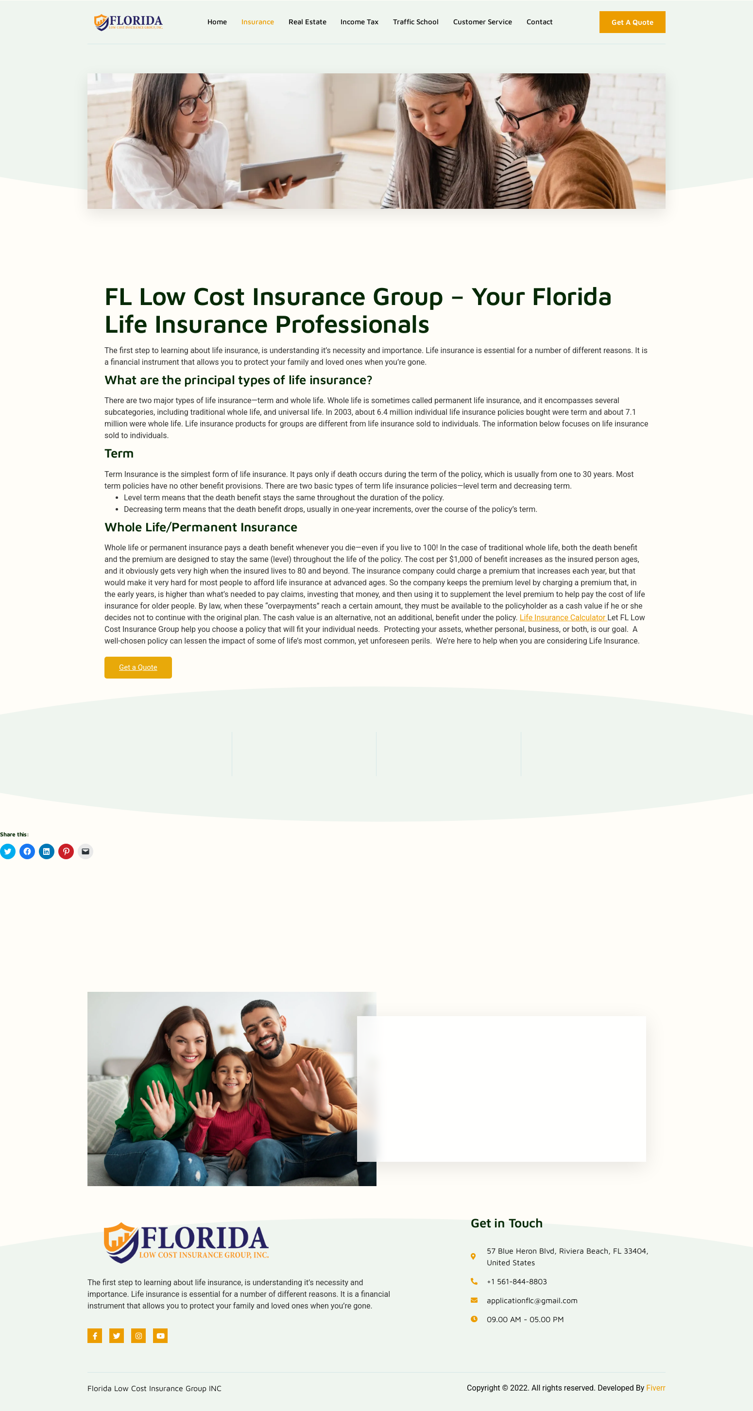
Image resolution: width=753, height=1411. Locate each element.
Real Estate (307, 21)
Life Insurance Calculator (563, 617)
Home (216, 21)
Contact (540, 21)
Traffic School (416, 21)
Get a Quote (138, 667)
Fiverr (656, 1388)
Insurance (257, 21)
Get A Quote (632, 22)
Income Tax (359, 21)
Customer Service (482, 21)
